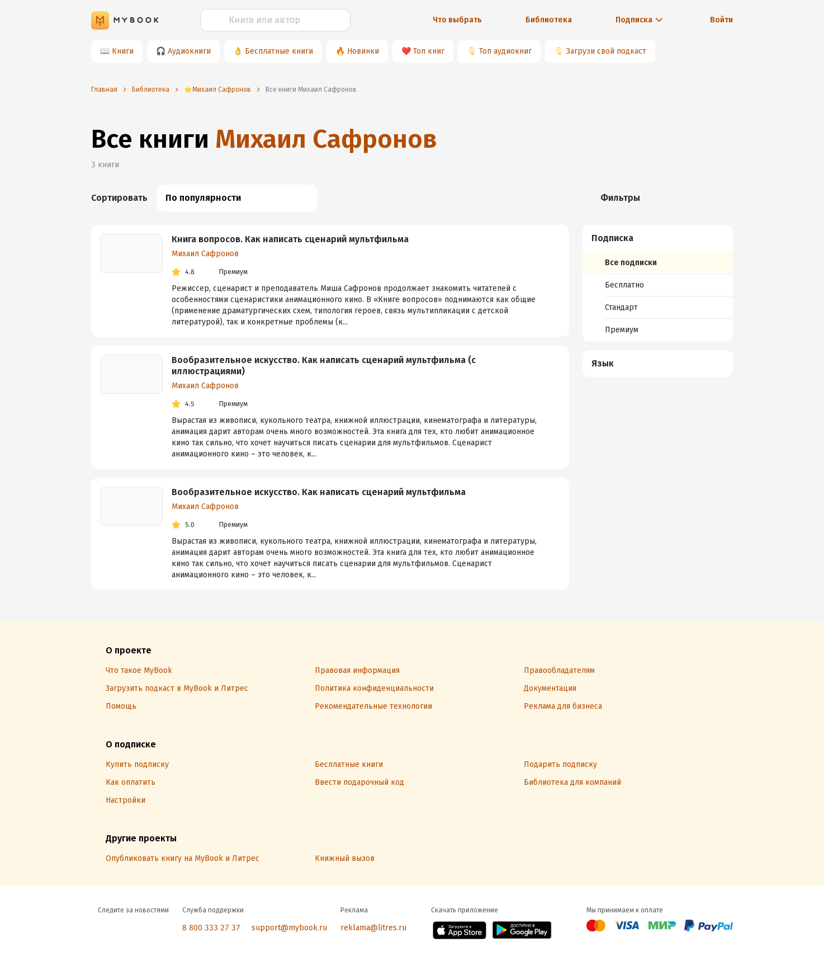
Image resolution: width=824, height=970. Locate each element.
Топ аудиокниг (505, 51)
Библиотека (548, 20)
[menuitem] (658, 283)
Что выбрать (457, 20)
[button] (658, 238)
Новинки (363, 51)
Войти (721, 20)
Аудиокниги (189, 51)
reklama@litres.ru (373, 928)
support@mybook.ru (289, 928)
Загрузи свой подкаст (606, 51)
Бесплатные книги (279, 51)
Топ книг (428, 51)
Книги (123, 51)
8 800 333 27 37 (211, 928)
